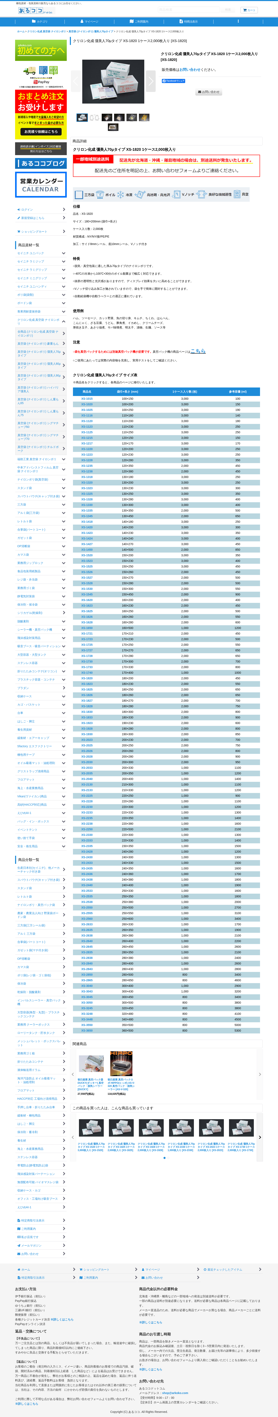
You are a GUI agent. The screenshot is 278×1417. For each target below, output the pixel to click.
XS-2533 (87, 890)
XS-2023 (87, 739)
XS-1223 (87, 454)
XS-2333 (87, 840)
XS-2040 (87, 779)
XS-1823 (87, 684)
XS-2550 (87, 907)
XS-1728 (87, 656)
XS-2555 (87, 913)
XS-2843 (87, 969)
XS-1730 (87, 661)
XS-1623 (87, 605)
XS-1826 (87, 695)
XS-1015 (87, 398)
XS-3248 (87, 1013)
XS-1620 (87, 600)
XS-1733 (87, 667)
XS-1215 (87, 437)
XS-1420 (87, 527)
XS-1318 (87, 477)
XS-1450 (87, 549)
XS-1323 (87, 488)
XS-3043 (87, 991)
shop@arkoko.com (175, 1393)
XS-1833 (87, 717)
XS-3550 (87, 1025)
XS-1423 (87, 533)
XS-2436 (87, 874)
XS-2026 (87, 751)
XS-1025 (87, 410)
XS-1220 (87, 449)
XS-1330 (87, 505)
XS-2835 (87, 952)
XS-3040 (87, 985)
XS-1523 (87, 560)
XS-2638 (87, 935)
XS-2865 (87, 980)
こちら (198, 351)
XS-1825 (87, 689)
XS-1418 (87, 521)
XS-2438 (87, 879)
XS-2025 (87, 745)
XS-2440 (87, 885)
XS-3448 (87, 1019)
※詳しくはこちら (62, 1319)
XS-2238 (87, 823)
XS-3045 (87, 997)
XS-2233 (87, 812)
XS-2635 (87, 930)
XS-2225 (87, 795)
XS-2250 (87, 829)
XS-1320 (87, 482)
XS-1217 (87, 443)
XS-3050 (87, 1002)
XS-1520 (87, 555)
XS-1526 (87, 572)
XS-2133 (87, 790)
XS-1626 (87, 616)
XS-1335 (87, 510)
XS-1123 (87, 426)
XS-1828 (87, 706)
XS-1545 (87, 594)
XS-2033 (87, 767)
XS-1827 (87, 700)
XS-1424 (87, 538)
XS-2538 (87, 902)
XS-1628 (87, 622)
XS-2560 (87, 918)
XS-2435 (87, 868)
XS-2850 (87, 974)
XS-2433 (87, 862)
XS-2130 (87, 784)
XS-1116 (87, 415)
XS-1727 (87, 650)
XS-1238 (87, 471)
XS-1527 (87, 577)
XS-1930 (87, 734)
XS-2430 (87, 857)
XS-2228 (87, 801)
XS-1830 (87, 711)
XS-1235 (87, 465)
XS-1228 (87, 460)
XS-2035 (87, 773)
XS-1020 (87, 404)
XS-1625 (87, 611)
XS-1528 (87, 583)
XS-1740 (87, 672)
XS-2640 (87, 941)
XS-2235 (87, 818)
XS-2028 (87, 756)
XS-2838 (87, 958)
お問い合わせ (189, 70)
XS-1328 (87, 499)
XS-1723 (87, 639)
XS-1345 (87, 516)
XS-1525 (87, 566)
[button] (238, 22)
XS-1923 (87, 723)
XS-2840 (87, 963)
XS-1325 (87, 493)
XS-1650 (87, 628)
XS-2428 (87, 851)
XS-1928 (87, 728)
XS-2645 (87, 946)
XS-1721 (87, 633)
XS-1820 (87, 678)
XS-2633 (87, 924)
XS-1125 (87, 432)
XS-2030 (87, 762)
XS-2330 (87, 834)
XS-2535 (87, 896)
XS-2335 (87, 846)
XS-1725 (87, 644)
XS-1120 (87, 421)
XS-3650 (87, 1030)
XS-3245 (87, 1008)
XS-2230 (87, 807)
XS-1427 (87, 544)
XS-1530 (87, 588)
